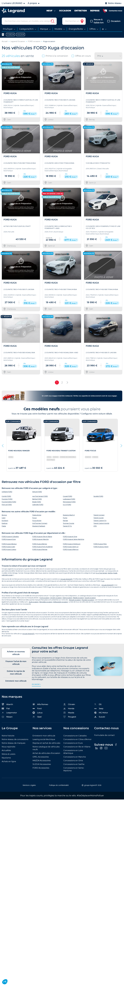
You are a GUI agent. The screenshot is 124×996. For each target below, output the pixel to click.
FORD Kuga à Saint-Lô (70, 547)
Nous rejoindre (8, 747)
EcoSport (5, 520)
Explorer (4, 523)
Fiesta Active (36, 515)
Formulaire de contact (104, 735)
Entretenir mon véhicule (44, 736)
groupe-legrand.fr (66, 579)
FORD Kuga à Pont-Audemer (42, 547)
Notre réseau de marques (13, 743)
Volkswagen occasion (60, 602)
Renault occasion (75, 600)
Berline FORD (37, 499)
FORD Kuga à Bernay (39, 544)
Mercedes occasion (45, 602)
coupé (10, 575)
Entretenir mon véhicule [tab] (15, 681)
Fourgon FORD (7, 499)
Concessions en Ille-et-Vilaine (76, 747)
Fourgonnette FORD (9, 502)
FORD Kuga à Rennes (39, 549)
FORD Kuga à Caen (8, 547)
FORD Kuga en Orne (70, 536)
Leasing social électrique (44, 739)
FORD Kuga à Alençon (70, 549)
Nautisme (6, 758)
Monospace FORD (69, 502)
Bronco (4, 515)
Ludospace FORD (69, 499)
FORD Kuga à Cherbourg (71, 544)
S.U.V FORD (67, 504)
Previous (3, 445)
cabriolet (5, 575)
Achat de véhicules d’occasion (46, 753)
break (115, 573)
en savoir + (36, 684)
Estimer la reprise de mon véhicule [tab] (16, 672)
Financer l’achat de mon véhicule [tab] (16, 662)
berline (110, 573)
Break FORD (36, 502)
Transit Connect (99, 515)
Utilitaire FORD (7, 492)
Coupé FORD (67, 496)
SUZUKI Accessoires (42, 764)
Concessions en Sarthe (73, 764)
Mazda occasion (78, 598)
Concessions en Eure (73, 743)
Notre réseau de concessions (15, 739)
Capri (3, 518)
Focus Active (36, 520)
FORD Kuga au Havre (101, 547)
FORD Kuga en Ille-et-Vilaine (42, 536)
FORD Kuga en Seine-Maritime (73, 539)
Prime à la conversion (55, 56)
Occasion (113, 21)
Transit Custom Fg (100, 520)
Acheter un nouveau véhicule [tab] (16, 653)
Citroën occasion (56, 598)
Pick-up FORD (7, 504)
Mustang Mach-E (69, 515)
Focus (34, 518)
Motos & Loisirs (8, 754)
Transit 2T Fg (67, 526)
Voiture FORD (37, 492)
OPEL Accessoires (41, 757)
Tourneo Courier (68, 523)
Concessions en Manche (74, 757)
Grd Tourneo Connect (39, 523)
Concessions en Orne (73, 760)
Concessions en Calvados (75, 736)
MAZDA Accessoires (42, 760)
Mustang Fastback (38, 526)
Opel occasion (67, 598)
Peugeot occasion (88, 600)
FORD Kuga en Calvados (10, 536)
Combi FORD (6, 496)
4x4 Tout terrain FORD (40, 496)
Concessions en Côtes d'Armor (77, 739)
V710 (95, 526)
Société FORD (98, 496)
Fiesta (4, 526)
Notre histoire (8, 736)
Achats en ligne (9, 761)
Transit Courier (99, 518)
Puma (65, 518)
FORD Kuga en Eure (9, 539)
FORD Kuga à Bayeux (9, 544)
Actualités (6, 750)
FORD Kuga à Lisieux (9, 549)
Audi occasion (34, 602)
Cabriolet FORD (37, 504)
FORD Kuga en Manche (40, 539)
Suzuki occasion (90, 598)
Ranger (65, 520)
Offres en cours (81, 56)
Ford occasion (44, 598)
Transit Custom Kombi (101, 523)
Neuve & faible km (97, 21)
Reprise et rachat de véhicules (46, 743)
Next (121, 445)
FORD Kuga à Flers (100, 544)
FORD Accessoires (41, 768)
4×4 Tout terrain (101, 573)
